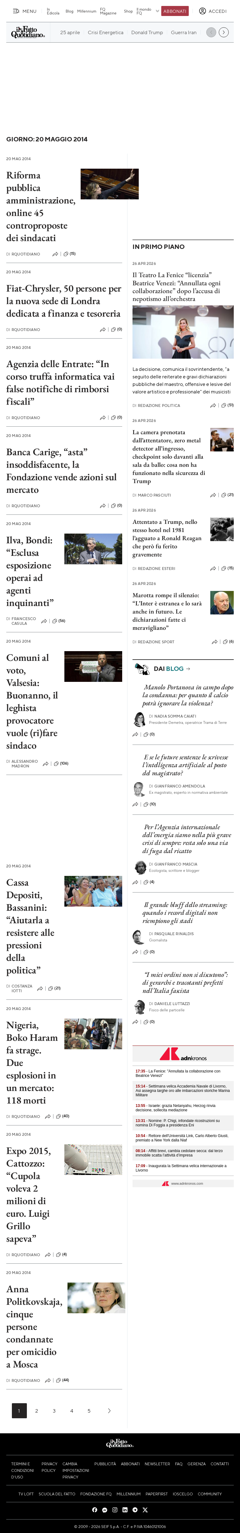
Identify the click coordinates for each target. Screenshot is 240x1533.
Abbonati (174, 11)
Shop (128, 11)
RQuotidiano (23, 254)
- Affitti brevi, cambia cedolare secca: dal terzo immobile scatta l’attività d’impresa (179, 1153)
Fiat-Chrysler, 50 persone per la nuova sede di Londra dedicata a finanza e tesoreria (63, 301)
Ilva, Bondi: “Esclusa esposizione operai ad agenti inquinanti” (29, 571)
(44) (62, 1380)
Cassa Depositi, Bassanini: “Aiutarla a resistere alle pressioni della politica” (30, 926)
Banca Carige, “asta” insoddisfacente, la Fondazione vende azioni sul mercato (61, 470)
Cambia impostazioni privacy (75, 1470)
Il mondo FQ (148, 11)
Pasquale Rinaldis (171, 933)
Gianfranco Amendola (177, 786)
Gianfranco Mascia (173, 864)
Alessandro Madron (22, 763)
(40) (63, 1116)
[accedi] (213, 11)
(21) (54, 988)
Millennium (86, 11)
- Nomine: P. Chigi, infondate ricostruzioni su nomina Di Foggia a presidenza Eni (178, 1123)
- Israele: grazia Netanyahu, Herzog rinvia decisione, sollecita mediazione (175, 1108)
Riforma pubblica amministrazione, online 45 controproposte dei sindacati (41, 206)
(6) (228, 641)
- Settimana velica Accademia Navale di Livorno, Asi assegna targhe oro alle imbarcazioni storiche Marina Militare (183, 1090)
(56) (59, 621)
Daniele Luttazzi (169, 1003)
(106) (61, 763)
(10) (149, 804)
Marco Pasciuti (151, 495)
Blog (69, 11)
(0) (116, 329)
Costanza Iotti (19, 988)
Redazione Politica (156, 405)
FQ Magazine (108, 11)
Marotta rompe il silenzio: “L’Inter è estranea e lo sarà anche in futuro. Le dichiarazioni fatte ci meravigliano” (167, 611)
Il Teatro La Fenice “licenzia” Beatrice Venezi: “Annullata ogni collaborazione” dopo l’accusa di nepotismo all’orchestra (176, 286)
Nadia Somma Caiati (172, 716)
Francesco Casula (21, 621)
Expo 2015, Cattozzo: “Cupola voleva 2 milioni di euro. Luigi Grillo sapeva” (28, 1194)
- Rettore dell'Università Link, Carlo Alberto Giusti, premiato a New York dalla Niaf (182, 1138)
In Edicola (53, 11)
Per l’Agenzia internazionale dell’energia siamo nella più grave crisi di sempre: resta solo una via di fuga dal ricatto (186, 838)
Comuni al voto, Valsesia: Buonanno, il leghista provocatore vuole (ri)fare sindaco (32, 701)
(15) (69, 253)
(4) (61, 1254)
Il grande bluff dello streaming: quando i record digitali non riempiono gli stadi (184, 912)
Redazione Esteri (153, 568)
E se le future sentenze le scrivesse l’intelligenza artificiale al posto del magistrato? (185, 764)
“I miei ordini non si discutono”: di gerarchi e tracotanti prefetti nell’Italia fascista (185, 982)
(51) (227, 405)
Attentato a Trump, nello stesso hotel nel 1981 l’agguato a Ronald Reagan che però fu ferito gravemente (167, 538)
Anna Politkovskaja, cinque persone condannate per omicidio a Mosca (34, 1326)
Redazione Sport (153, 642)
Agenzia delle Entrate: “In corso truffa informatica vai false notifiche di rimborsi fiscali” (60, 382)
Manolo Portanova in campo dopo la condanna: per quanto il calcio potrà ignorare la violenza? (187, 695)
